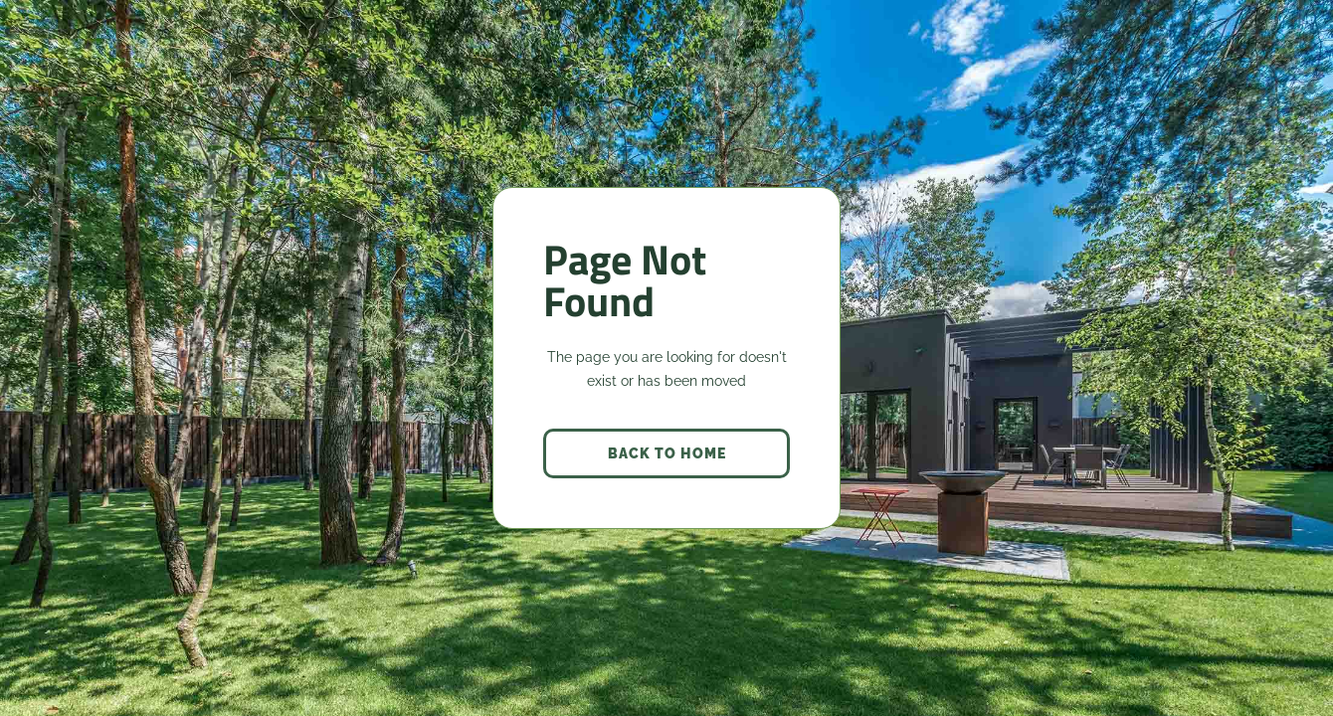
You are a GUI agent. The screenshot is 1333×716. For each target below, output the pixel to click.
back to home (667, 453)
